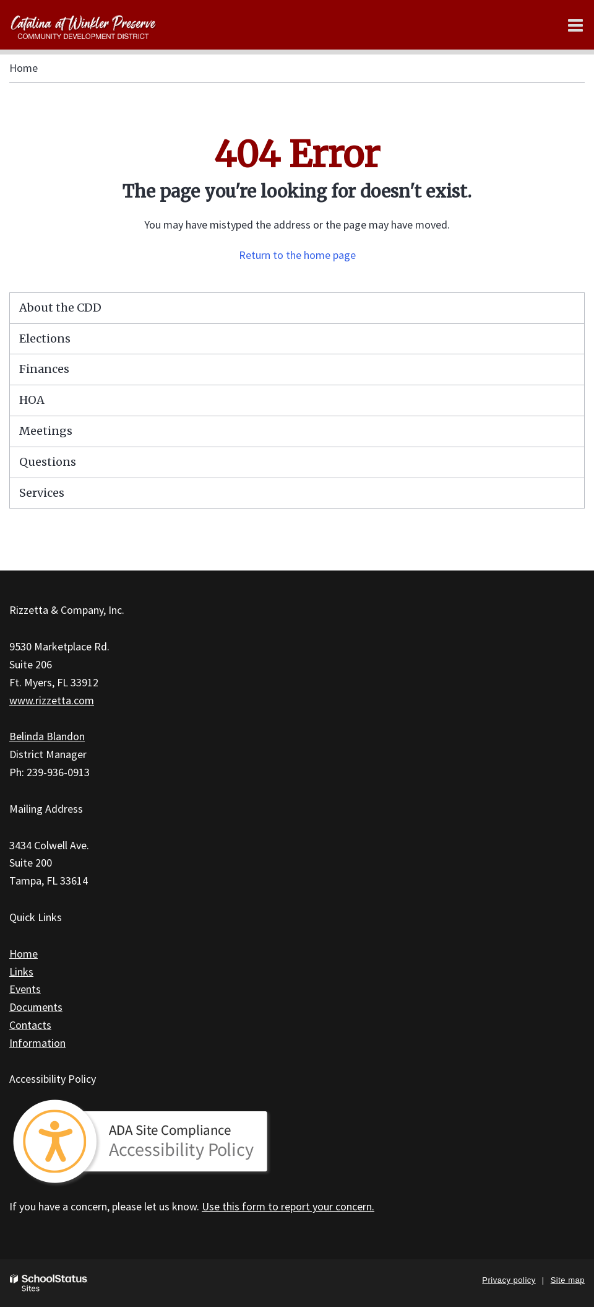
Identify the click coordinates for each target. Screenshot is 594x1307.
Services (41, 493)
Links (21, 971)
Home (23, 68)
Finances (44, 369)
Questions (47, 462)
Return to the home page (297, 255)
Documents (35, 1007)
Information (37, 1043)
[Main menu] (575, 25)
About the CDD (60, 307)
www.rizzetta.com (51, 700)
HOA (32, 400)
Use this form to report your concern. (288, 1206)
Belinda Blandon (47, 736)
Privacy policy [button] (508, 1280)
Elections (45, 338)
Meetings (45, 431)
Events (25, 989)
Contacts (30, 1025)
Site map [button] (568, 1280)
